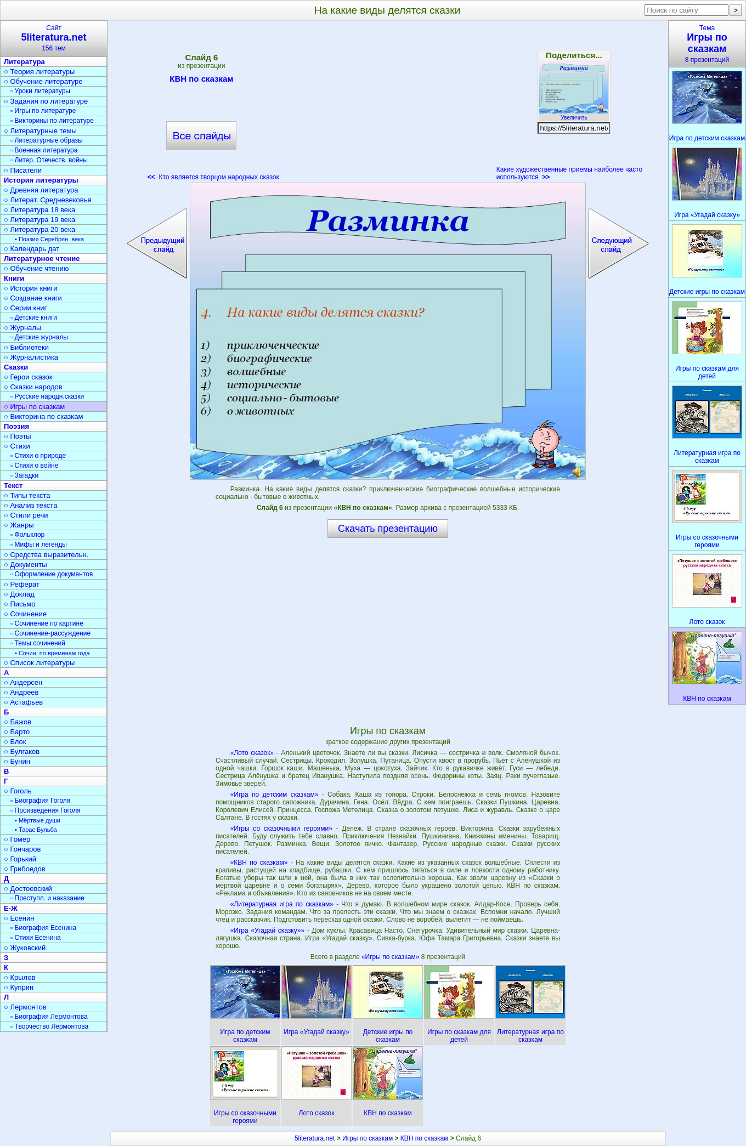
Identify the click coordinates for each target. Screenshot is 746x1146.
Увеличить (573, 115)
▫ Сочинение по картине (46, 623)
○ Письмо (20, 604)
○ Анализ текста (30, 505)
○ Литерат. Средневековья (48, 200)
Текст (13, 485)
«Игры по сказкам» (391, 957)
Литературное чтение (42, 258)
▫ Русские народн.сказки (47, 396)
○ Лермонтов (25, 1007)
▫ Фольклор (27, 534)
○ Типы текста (27, 495)
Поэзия (16, 426)
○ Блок (15, 741)
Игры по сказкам (367, 1138)
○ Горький (20, 859)
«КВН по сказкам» (259, 862)
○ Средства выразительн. (46, 555)
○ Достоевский (28, 888)
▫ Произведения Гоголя (45, 810)
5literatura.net (315, 1138)
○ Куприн (18, 987)
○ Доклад (19, 594)
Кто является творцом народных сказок (213, 177)
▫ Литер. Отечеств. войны (49, 160)
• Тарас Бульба (36, 829)
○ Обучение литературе (43, 81)
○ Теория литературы (39, 71)
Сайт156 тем (54, 38)
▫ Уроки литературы (40, 91)
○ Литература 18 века (39, 210)
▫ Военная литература (43, 150)
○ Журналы (22, 328)
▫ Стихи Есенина (35, 937)
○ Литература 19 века (39, 219)
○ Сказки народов (33, 387)
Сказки (16, 367)
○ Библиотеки (26, 347)
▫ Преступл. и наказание (47, 898)
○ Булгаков (21, 751)
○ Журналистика (31, 357)
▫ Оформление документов (51, 574)
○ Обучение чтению (36, 268)
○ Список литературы (39, 663)
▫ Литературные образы (46, 140)
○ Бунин (17, 761)
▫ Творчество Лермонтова (49, 1026)
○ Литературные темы (40, 131)
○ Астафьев (23, 702)
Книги (14, 278)
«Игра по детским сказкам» (274, 794)
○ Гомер (17, 839)
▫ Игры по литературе (43, 111)
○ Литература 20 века (39, 229)
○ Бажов (17, 722)
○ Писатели (23, 170)
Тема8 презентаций (707, 44)
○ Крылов (19, 977)
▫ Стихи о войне (34, 465)
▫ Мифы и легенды (38, 544)
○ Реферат (21, 584)
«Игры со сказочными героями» (281, 828)
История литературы (41, 180)
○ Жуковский (25, 948)
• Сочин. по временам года (52, 653)
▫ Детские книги (33, 317)
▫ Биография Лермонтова (49, 1016)
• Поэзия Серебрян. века (49, 239)
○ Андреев (21, 692)
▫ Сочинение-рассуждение (50, 633)
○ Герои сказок (28, 377)
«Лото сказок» (252, 753)
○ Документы (25, 564)
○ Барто (17, 732)
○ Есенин (19, 918)
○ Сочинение (25, 614)
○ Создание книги (33, 298)
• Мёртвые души (37, 820)
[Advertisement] (388, 104)
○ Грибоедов (25, 869)
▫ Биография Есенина (43, 928)
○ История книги (31, 288)
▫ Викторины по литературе (52, 120)
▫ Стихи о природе (38, 455)
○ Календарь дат (31, 249)
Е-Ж (11, 908)
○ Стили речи (26, 515)
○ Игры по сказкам (34, 406)
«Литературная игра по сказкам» (282, 904)
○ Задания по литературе (46, 101)
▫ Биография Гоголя (40, 800)
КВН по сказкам (201, 80)
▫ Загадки (24, 475)
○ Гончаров (22, 849)
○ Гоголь (18, 791)
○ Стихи (17, 446)
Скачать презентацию (388, 528)
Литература (24, 62)
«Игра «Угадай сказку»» (267, 930)
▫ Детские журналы (39, 337)
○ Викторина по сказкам (43, 416)
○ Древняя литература (41, 190)
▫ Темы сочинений (37, 643)
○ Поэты (17, 436)
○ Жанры (19, 525)
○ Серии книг (25, 308)
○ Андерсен (23, 682)
